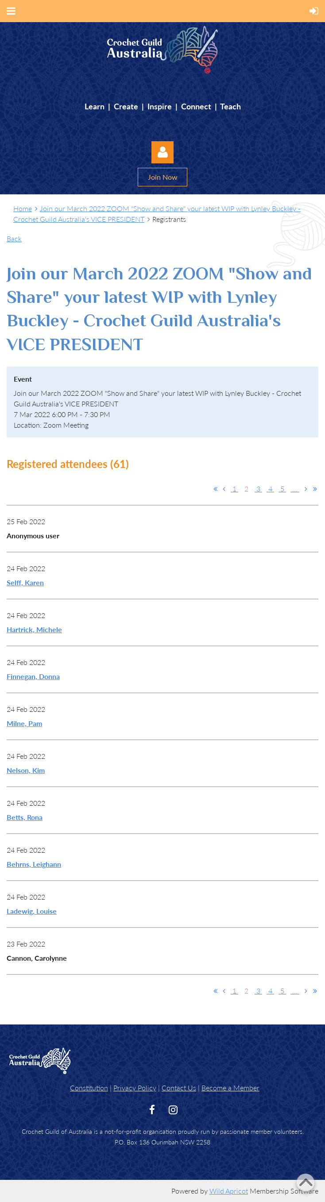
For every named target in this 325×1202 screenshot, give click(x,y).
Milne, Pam (24, 723)
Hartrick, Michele (34, 629)
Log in (162, 152)
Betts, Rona (25, 817)
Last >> (314, 488)
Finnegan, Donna (33, 676)
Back (14, 238)
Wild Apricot (228, 1191)
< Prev (224, 488)
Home (22, 208)
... (294, 488)
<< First (215, 488)
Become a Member (230, 1087)
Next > (306, 488)
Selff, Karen (25, 582)
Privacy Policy (134, 1087)
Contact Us (179, 1087)
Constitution (89, 1087)
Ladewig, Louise (32, 911)
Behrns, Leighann (34, 864)
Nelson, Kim (26, 770)
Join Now (163, 177)
